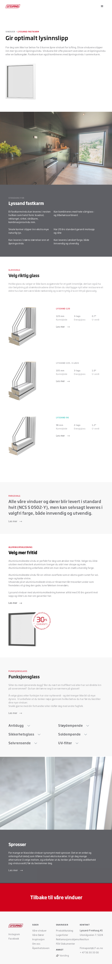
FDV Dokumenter (65, 943)
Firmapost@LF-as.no (91, 948)
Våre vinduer (39, 930)
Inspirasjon (38, 939)
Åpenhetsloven (40, 948)
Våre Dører (38, 935)
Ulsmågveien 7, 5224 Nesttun (91, 937)
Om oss (36, 943)
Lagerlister (62, 935)
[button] (102, 6)
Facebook (13, 938)
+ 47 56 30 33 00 (89, 952)
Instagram (14, 934)
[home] (13, 6)
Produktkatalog (64, 930)
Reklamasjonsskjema (67, 939)
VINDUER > (11, 31)
